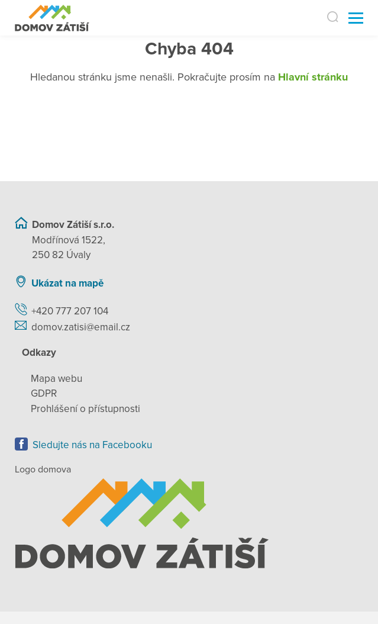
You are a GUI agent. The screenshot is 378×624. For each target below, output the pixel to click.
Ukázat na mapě (67, 283)
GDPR (44, 393)
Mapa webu (56, 378)
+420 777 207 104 (69, 311)
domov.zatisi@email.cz (80, 327)
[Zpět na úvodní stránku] (189, 523)
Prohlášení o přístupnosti (85, 409)
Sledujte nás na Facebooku (92, 445)
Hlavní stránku (313, 76)
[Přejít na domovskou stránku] (52, 18)
